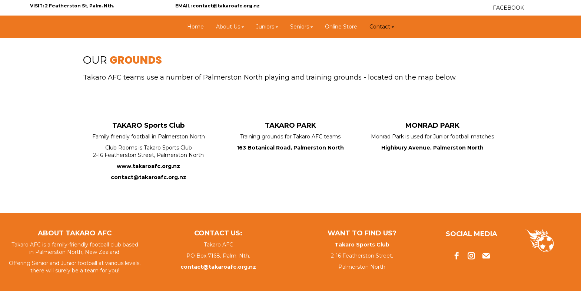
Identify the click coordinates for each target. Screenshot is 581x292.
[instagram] (471, 255)
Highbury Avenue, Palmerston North (432, 147)
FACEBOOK (508, 7)
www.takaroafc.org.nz (148, 166)
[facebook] (456, 255)
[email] (486, 255)
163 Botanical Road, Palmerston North (290, 147)
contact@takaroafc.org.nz (148, 177)
